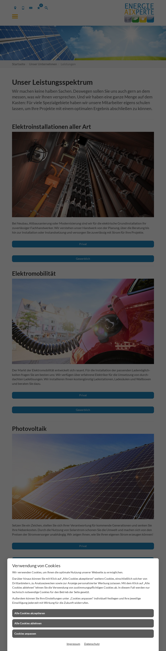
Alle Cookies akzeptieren (29, 613)
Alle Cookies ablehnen (28, 623)
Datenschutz (92, 643)
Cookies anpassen (25, 633)
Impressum (73, 643)
